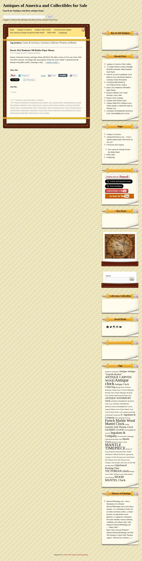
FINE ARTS (51, 33)
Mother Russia (25, 110)
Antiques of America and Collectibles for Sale (45, 5)
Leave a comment (44, 113)
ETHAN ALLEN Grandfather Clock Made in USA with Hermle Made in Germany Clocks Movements (119, 77)
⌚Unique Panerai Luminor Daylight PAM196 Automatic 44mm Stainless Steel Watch (119, 69)
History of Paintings (121, 493)
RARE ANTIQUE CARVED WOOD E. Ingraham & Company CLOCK (119, 454)
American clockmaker (112, 371)
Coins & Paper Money (29, 100)
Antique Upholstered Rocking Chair (120, 395)
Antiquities (19, 100)
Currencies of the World (73, 105)
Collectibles (40, 100)
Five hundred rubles (26, 108)
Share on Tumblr (62, 75)
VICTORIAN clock (117, 471)
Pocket (43, 76)
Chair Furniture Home (112, 412)
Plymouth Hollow (121, 451)
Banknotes (24, 105)
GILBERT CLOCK (114, 429)
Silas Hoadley (115, 462)
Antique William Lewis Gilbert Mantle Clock (119, 409)
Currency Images (15, 108)
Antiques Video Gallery (42, 30)
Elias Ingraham (119, 418)
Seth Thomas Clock (111, 460)
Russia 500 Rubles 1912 (68, 110)
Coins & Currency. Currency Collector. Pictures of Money (48, 105)
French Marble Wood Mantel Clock (120, 422)
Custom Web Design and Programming (75, 555)
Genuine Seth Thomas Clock (116, 101)
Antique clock (117, 382)
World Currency (33, 113)
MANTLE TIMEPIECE (115, 446)
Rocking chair (121, 457)
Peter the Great (43, 110)
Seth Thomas (130, 457)
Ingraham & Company (115, 434)
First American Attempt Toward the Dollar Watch (27, 33)
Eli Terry (127, 418)
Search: (108, 276)
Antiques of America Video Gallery (118, 64)
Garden (127, 424)
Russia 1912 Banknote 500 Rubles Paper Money (32, 50)
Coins (29, 105)
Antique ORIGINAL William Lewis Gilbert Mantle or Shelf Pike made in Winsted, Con (119, 105)
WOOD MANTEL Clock (115, 478)
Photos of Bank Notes (54, 110)
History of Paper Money (40, 108)
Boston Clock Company (114, 98)
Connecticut (117, 415)
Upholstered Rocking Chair (116, 467)
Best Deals (121, 211)
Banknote (17, 105)
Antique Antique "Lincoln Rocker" (120, 373)
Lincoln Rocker (122, 436)
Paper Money (34, 110)
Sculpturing (63, 33)
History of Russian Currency (56, 108)
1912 (50, 102)
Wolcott (111, 477)
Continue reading (53, 62)
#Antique (17, 102)
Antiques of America (24, 30)
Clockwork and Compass (62, 30)
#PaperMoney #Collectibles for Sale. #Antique (34, 102)
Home (12, 30)
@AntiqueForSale (57, 102)
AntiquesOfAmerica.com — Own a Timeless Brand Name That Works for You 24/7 (119, 139)
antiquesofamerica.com (70, 102)
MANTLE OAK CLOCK (119, 442)
